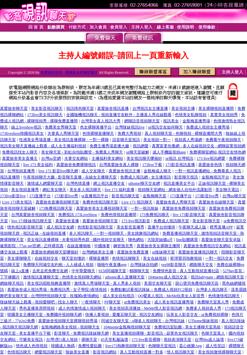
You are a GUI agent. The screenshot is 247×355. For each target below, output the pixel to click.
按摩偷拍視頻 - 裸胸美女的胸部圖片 (69, 72)
